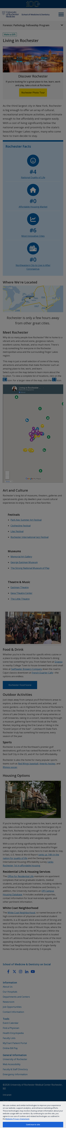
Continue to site (33, 1124)
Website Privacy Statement (17, 1119)
